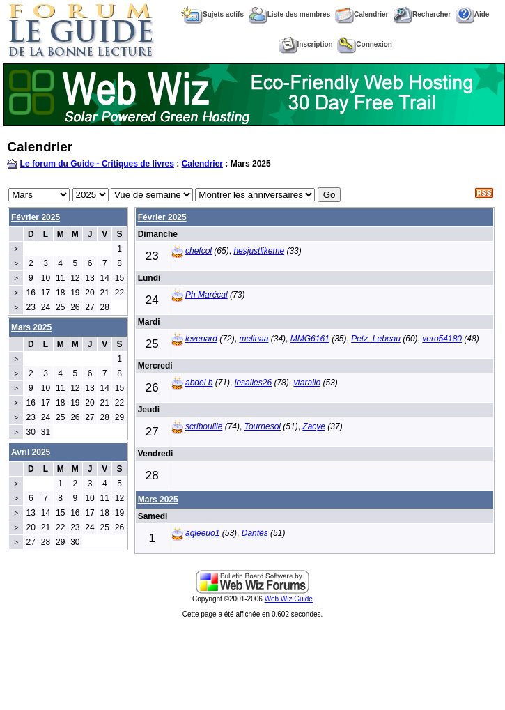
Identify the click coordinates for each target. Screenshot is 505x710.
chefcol (198, 251)
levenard (201, 339)
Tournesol (262, 426)
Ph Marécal (206, 295)
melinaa (253, 339)
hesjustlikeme (258, 251)
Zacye (313, 426)
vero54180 (442, 339)
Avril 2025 (30, 452)
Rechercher (422, 14)
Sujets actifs (212, 14)
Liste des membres (290, 14)
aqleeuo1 (202, 533)
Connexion (364, 44)
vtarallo (306, 382)
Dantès (255, 533)
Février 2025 (35, 217)
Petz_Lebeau (376, 339)
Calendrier (361, 14)
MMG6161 (309, 339)
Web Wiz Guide (289, 599)
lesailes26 (253, 382)
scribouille (203, 426)
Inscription (306, 44)
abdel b (198, 382)
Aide (473, 14)
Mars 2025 (158, 499)
